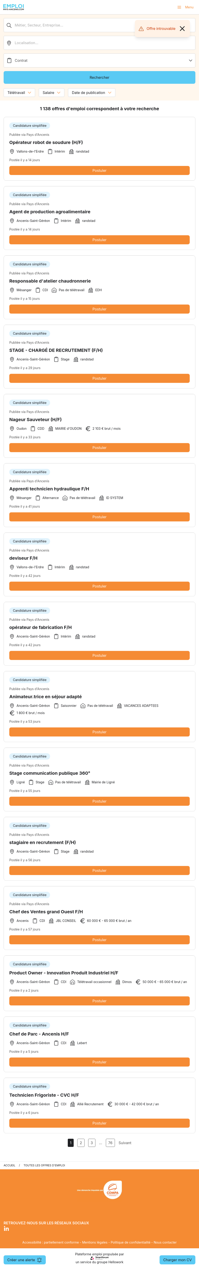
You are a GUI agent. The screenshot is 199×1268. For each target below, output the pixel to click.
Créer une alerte (24, 1260)
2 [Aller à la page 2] (81, 1143)
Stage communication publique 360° (49, 775)
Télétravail (19, 92)
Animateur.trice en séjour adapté (45, 698)
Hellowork (115, 1262)
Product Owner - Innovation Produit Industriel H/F (63, 974)
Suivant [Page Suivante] (125, 1143)
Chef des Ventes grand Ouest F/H (46, 913)
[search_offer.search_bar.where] (99, 43)
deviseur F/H (23, 560)
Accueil (9, 1165)
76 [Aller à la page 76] (110, 1143)
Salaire (52, 92)
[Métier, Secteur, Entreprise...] (99, 25)
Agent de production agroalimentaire (49, 213)
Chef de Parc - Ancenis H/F (39, 1035)
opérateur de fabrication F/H (40, 629)
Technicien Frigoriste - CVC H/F (44, 1097)
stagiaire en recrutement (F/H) (42, 844)
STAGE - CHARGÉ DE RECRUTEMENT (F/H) (56, 352)
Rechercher (99, 77)
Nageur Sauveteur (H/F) (35, 421)
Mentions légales (94, 1242)
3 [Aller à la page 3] (92, 1143)
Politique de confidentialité (130, 1242)
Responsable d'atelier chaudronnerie (50, 282)
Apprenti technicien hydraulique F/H (49, 490)
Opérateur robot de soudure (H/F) (46, 142)
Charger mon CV (177, 1260)
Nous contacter (165, 1242)
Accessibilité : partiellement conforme (50, 1242)
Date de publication (91, 92)
